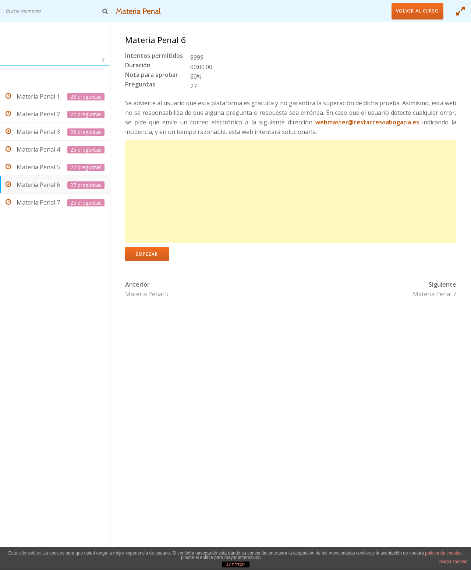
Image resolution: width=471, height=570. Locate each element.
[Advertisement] (290, 191)
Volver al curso (417, 11)
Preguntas (140, 84)
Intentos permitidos (154, 56)
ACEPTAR (235, 565)
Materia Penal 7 (434, 294)
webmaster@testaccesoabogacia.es (367, 122)
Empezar (147, 254)
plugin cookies (453, 561)
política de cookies (443, 553)
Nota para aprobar (151, 75)
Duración (137, 65)
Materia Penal (140, 11)
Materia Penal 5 (147, 294)
